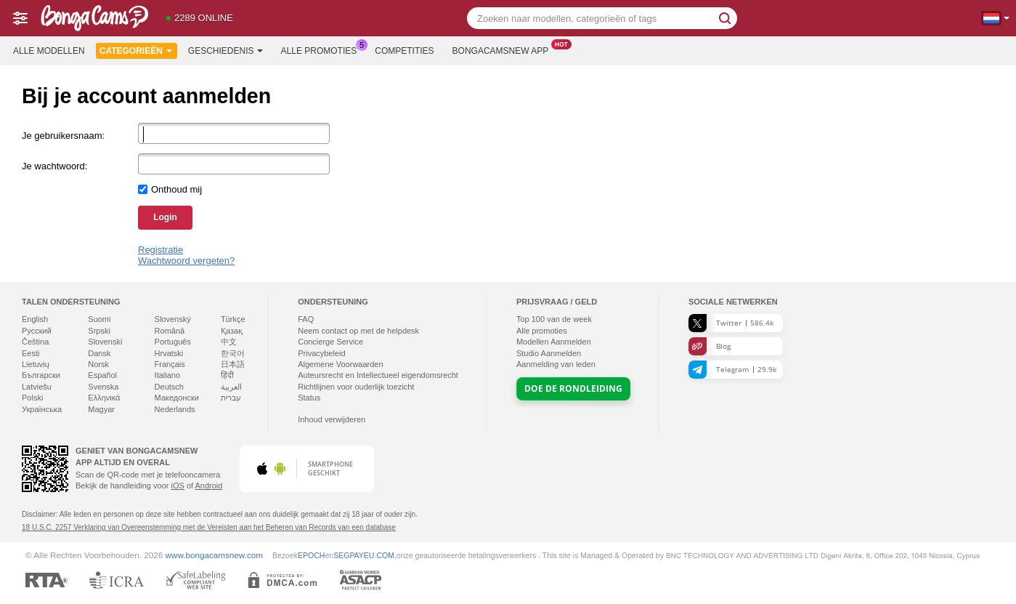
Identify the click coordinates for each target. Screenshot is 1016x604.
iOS (177, 485)
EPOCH (311, 555)
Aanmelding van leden (556, 364)
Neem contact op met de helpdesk (358, 330)
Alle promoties (323, 49)
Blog (709, 346)
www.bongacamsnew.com (214, 555)
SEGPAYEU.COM (363, 555)
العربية (231, 386)
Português (173, 341)
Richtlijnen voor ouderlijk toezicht (356, 386)
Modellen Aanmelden (553, 341)
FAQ (306, 319)
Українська (42, 409)
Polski (32, 397)
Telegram (732, 370)
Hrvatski (169, 353)
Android (209, 485)
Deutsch (169, 386)
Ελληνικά (104, 397)
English (35, 319)
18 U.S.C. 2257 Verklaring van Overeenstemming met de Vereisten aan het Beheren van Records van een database (209, 527)
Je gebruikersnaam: (63, 135)
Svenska (103, 386)
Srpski (99, 330)
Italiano (167, 375)
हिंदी (227, 375)
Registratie (160, 249)
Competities (404, 51)
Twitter (730, 323)
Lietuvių (35, 364)
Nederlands (175, 409)
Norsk (98, 364)
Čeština (35, 341)
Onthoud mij (176, 189)
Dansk (99, 353)
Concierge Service (330, 341)
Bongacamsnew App (504, 49)
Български (41, 375)
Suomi (99, 319)
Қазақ (232, 330)
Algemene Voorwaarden (340, 364)
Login (165, 217)
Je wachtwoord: (54, 166)
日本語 (233, 364)
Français (170, 364)
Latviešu (37, 386)
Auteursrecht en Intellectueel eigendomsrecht (378, 375)
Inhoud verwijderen (331, 419)
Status (309, 397)
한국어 (233, 353)
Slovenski (105, 341)
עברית (231, 397)
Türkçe (233, 319)
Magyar (101, 409)
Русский (37, 330)
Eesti (30, 353)
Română (170, 330)
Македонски (177, 397)
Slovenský (173, 319)
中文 (229, 341)
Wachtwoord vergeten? (186, 260)
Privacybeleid (321, 353)
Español (102, 375)
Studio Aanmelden (548, 353)
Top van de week (554, 319)
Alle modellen (49, 51)
